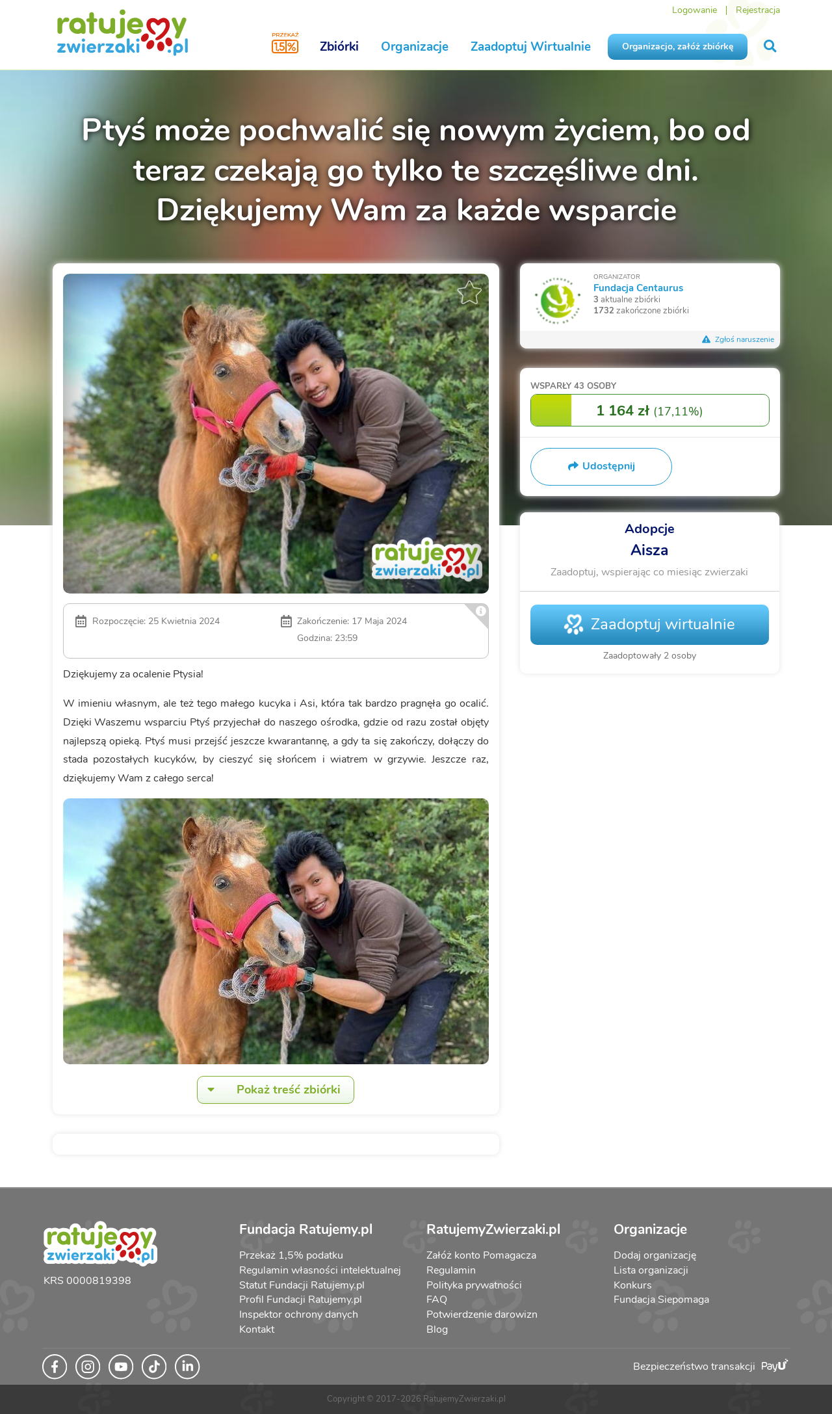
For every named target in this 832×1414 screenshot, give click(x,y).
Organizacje (414, 46)
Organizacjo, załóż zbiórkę (677, 46)
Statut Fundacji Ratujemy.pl (302, 1285)
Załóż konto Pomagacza (481, 1255)
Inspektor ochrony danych (298, 1314)
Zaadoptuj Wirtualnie (531, 46)
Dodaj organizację (655, 1255)
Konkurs (633, 1285)
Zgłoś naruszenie (738, 339)
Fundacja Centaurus (638, 288)
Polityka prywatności (474, 1285)
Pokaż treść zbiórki (269, 1090)
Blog (437, 1329)
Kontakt (256, 1329)
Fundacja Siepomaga (661, 1299)
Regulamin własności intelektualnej (320, 1270)
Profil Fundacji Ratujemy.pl (300, 1299)
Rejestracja (758, 10)
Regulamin (451, 1270)
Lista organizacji (651, 1270)
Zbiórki (339, 46)
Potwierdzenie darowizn (482, 1314)
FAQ (436, 1299)
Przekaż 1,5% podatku (291, 1255)
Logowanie (694, 10)
